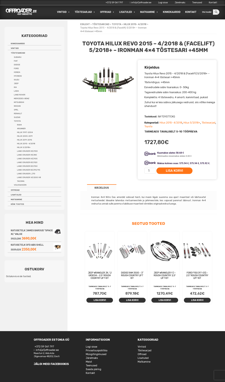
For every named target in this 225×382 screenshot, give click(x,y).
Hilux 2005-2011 (24, 136)
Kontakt (213, 2)
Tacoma (20, 181)
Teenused (197, 2)
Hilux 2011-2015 (24, 140)
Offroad (107, 12)
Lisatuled (127, 12)
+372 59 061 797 (114, 2)
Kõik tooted (17, 204)
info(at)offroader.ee (140, 2)
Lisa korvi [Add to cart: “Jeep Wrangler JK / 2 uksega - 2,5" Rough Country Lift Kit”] (100, 300)
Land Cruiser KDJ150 (27, 166)
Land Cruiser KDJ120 (27, 162)
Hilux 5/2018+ (191, 122)
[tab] (101, 187)
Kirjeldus (102, 187)
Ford (16, 68)
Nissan (17, 106)
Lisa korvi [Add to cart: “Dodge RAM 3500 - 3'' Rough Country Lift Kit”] (132, 300)
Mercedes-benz (21, 98)
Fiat (16, 61)
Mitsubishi (19, 102)
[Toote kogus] (150, 170)
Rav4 (19, 125)
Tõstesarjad (85, 12)
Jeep (16, 83)
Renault (18, 113)
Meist (89, 361)
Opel (16, 110)
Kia (15, 87)
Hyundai (18, 76)
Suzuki (17, 117)
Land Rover (19, 95)
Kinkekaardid (172, 11)
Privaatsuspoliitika (96, 350)
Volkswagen (20, 185)
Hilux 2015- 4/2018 (135, 24)
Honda (17, 72)
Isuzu (16, 80)
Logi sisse (163, 2)
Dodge (17, 65)
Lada (16, 91)
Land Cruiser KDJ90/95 (28, 170)
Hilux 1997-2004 (25, 132)
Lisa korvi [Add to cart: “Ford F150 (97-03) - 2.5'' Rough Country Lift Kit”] (197, 300)
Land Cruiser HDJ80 (27, 155)
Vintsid (63, 12)
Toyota (116, 24)
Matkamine (149, 12)
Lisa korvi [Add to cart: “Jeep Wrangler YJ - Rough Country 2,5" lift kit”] (165, 300)
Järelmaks (180, 2)
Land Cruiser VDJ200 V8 (29, 177)
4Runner (21, 128)
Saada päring (93, 369)
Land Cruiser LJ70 (26, 174)
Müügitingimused (96, 354)
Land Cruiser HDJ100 (27, 151)
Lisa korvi (174, 171)
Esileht (85, 24)
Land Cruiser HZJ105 (27, 158)
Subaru (17, 57)
